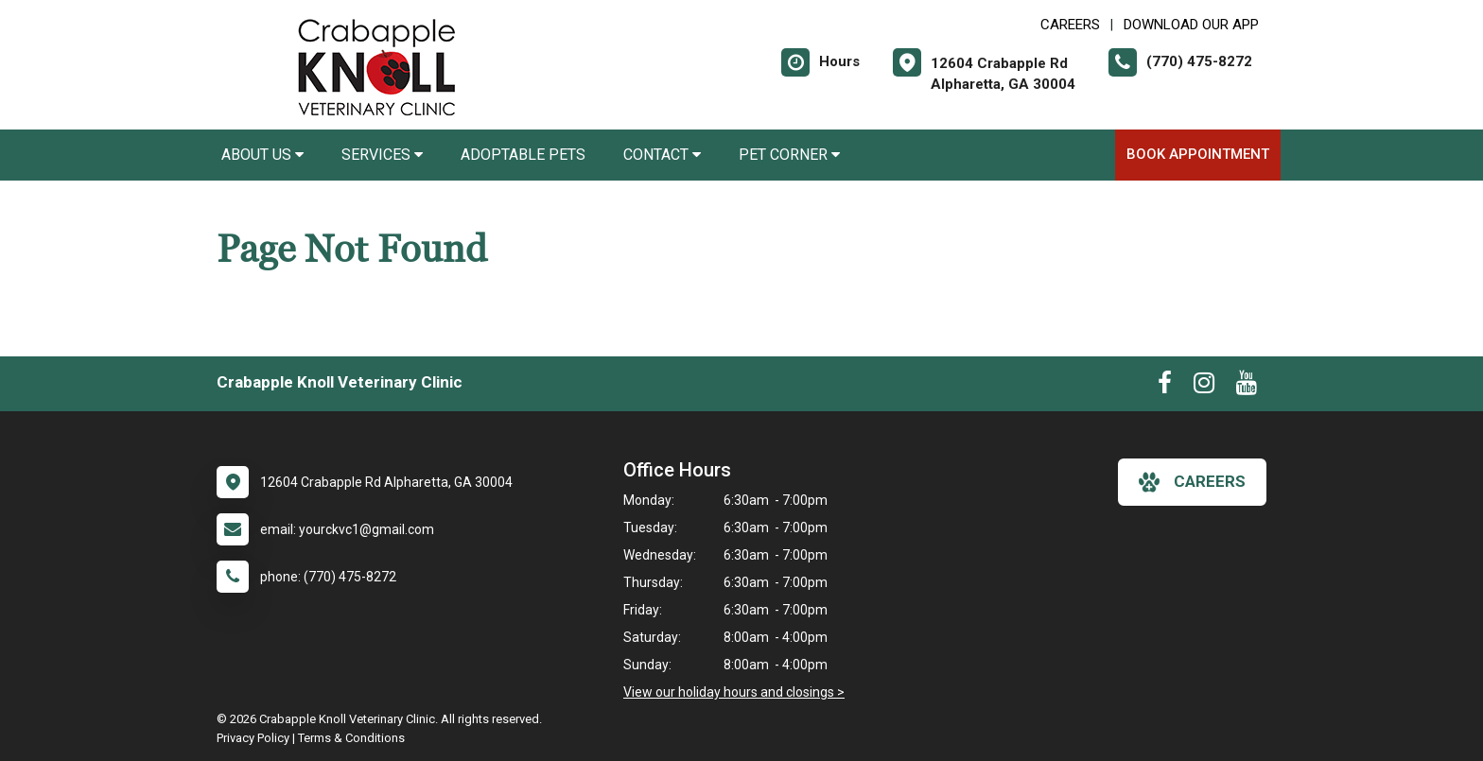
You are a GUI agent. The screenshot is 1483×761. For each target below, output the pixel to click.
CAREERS (1070, 24)
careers (1192, 482)
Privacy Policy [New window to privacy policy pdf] (253, 738)
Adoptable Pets (523, 155)
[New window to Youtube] (1246, 386)
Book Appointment (1197, 154)
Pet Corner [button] (789, 155)
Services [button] (382, 155)
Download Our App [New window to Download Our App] (1191, 24)
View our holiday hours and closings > (734, 692)
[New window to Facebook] (1164, 386)
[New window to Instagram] (1204, 386)
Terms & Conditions (351, 738)
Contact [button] (662, 155)
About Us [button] (262, 155)
